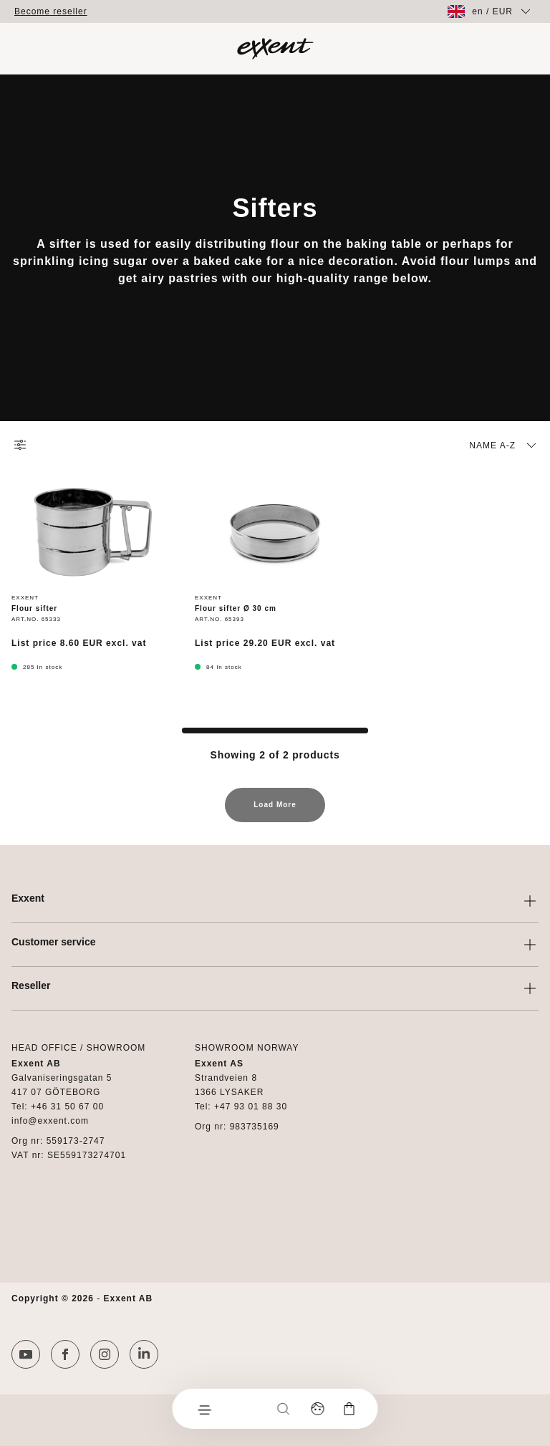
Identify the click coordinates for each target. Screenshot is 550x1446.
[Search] (283, 1408)
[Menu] (204, 1408)
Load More (275, 811)
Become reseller (50, 11)
